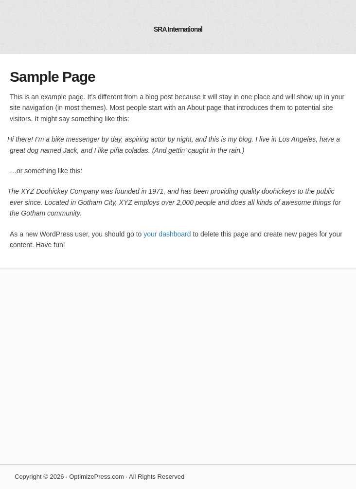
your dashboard (167, 234)
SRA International (178, 29)
